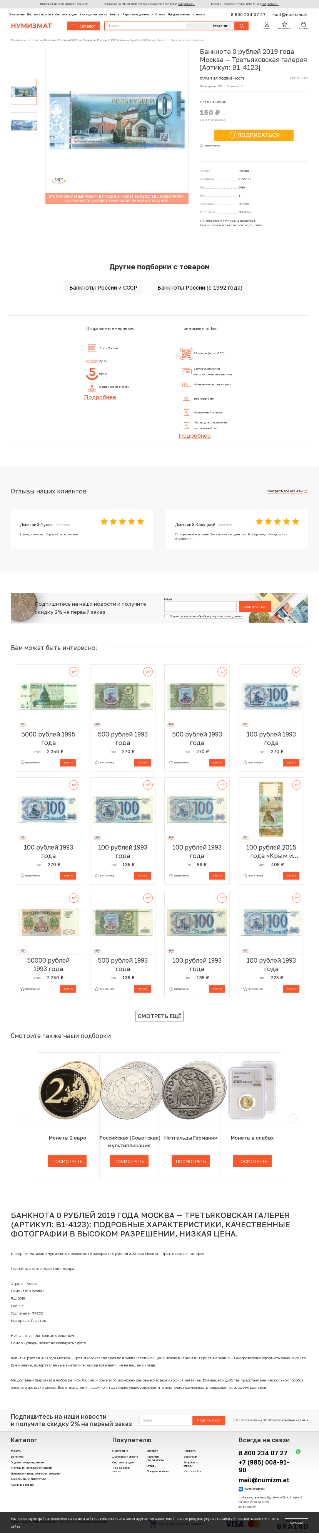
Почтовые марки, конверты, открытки (36, 1473)
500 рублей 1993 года (123, 738)
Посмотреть (67, 1161)
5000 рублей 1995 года (48, 738)
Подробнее (100, 396)
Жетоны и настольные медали (31, 1468)
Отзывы (160, 14)
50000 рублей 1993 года (48, 964)
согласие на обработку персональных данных (211, 616)
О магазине (17, 14)
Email (168, 599)
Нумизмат (31, 26)
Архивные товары (23, 1484)
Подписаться (255, 606)
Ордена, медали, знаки (27, 1462)
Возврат (114, 14)
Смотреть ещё (159, 1016)
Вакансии (190, 1456)
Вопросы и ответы (190, 1464)
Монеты (16, 1451)
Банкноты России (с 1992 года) (199, 287)
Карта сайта (192, 1471)
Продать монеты (179, 14)
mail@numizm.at (290, 14)
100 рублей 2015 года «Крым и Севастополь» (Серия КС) (271, 851)
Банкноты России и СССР (103, 287)
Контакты (198, 14)
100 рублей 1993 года (271, 738)
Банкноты (17, 1456)
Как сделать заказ (93, 14)
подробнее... (186, 4)
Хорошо (296, 1523)
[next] (292, 1118)
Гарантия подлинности (138, 14)
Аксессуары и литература (29, 1479)
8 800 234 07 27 (249, 14)
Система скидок (66, 14)
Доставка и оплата (40, 14)
